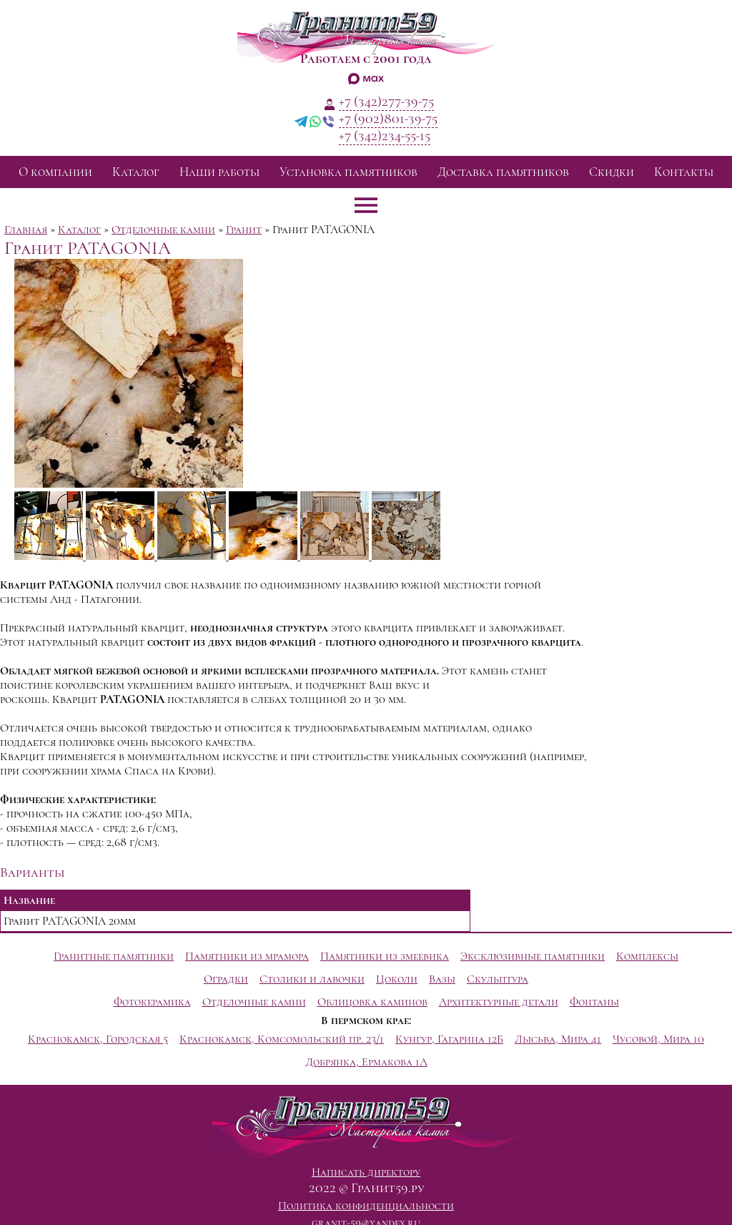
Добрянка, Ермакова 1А (366, 1062)
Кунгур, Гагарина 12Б (449, 1039)
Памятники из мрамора (247, 956)
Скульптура (497, 979)
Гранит (244, 229)
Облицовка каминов (372, 1002)
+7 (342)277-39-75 (386, 101)
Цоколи (396, 979)
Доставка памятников (503, 171)
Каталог (135, 171)
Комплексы (647, 956)
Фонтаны (594, 1002)
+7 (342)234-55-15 (384, 135)
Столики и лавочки (312, 979)
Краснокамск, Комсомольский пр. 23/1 (281, 1039)
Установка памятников (348, 171)
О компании (55, 171)
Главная (25, 229)
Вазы (442, 979)
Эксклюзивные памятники (532, 956)
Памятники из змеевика (384, 956)
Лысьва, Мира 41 (558, 1039)
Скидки (611, 171)
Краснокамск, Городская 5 (98, 1039)
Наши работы (219, 171)
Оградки (226, 979)
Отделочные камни (163, 229)
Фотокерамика (152, 1002)
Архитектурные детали (498, 1002)
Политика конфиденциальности (366, 1206)
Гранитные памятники (114, 956)
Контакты (683, 171)
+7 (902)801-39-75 (388, 118)
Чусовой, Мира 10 (658, 1039)
